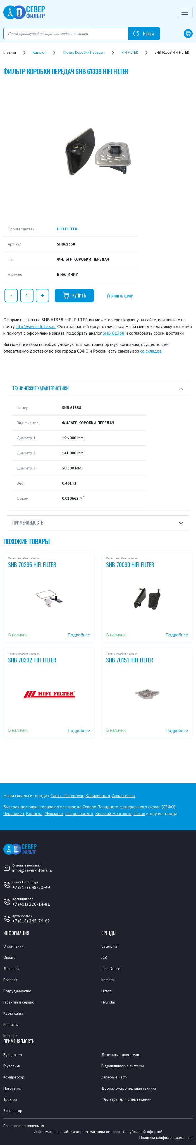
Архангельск (123, 795)
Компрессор (13, 1077)
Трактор (10, 1099)
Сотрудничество (17, 990)
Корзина (10, 1035)
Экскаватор (12, 1110)
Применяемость (27, 522)
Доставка (11, 968)
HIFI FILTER (67, 229)
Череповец (13, 813)
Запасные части (114, 1077)
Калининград (97, 795)
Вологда (34, 813)
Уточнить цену (120, 295)
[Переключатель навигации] (185, 12)
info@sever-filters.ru (36, 326)
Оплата (9, 957)
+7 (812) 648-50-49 (31, 887)
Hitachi (106, 990)
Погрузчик (12, 1088)
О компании (13, 946)
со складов (151, 351)
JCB (104, 957)
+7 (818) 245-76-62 (31, 921)
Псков (139, 813)
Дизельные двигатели (120, 1054)
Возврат (10, 979)
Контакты (10, 1024)
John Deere (110, 968)
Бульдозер (12, 1054)
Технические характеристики (40, 388)
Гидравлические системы (122, 1065)
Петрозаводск (79, 813)
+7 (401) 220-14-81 (31, 904)
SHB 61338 (114, 333)
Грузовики (11, 1065)
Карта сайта (13, 1013)
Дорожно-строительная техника (128, 1088)
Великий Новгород (113, 813)
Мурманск (53, 813)
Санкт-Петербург (67, 795)
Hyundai (108, 1002)
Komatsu (108, 979)
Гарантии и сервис (18, 1002)
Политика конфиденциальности (166, 1137)
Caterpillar (110, 946)
